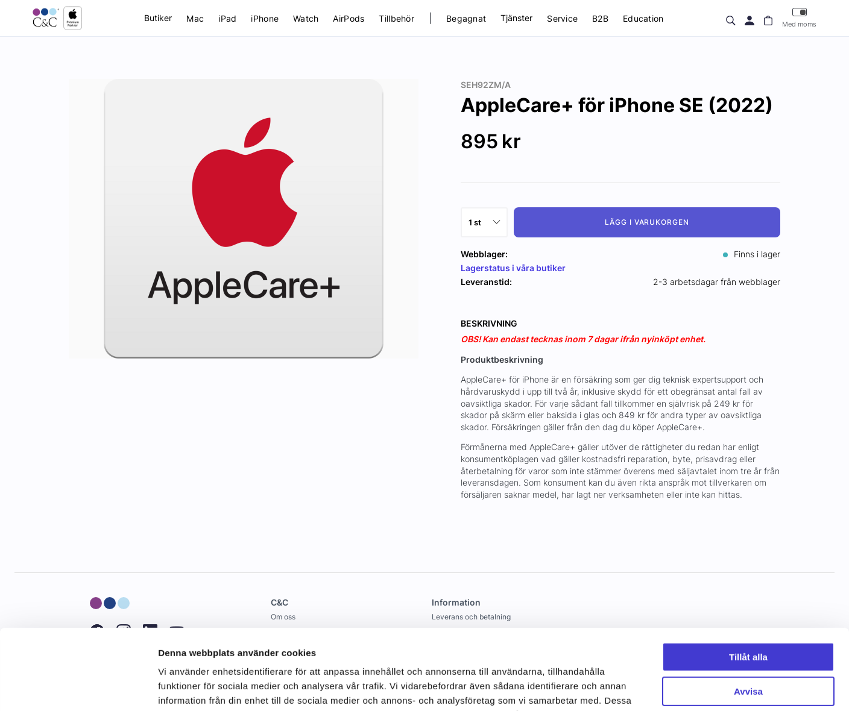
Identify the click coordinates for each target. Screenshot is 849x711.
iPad (227, 18)
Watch (305, 18)
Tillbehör (396, 18)
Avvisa (748, 615)
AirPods (348, 18)
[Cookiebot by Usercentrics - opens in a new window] (78, 687)
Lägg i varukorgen (647, 222)
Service (562, 18)
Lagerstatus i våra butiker (513, 268)
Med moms (799, 17)
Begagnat (466, 18)
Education (643, 18)
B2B (600, 18)
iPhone (265, 18)
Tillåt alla (748, 582)
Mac (195, 18)
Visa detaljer (185, 687)
